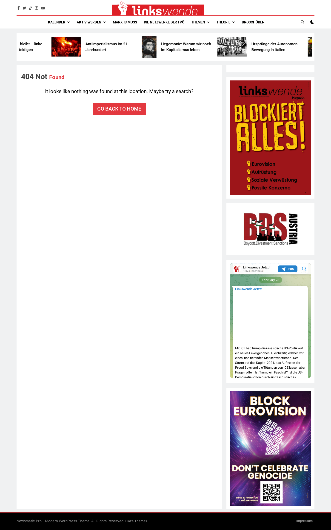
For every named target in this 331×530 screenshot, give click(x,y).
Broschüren (253, 22)
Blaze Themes (136, 521)
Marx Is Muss (125, 22)
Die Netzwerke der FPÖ (164, 22)
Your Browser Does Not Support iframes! (270, 320)
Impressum (304, 521)
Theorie (223, 22)
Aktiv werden (89, 22)
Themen (198, 22)
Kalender (56, 22)
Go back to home (119, 109)
